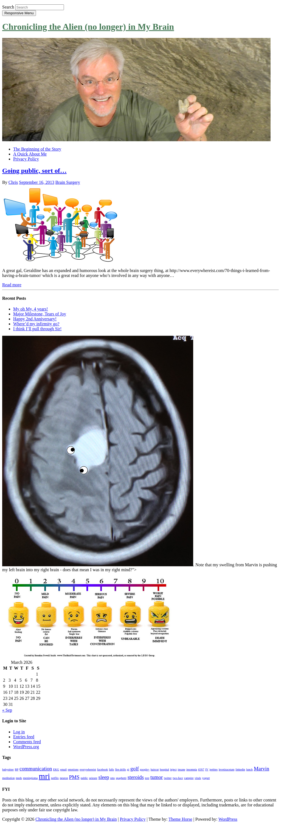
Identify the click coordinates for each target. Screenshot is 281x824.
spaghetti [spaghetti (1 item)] (121, 777)
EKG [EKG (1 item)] (56, 769)
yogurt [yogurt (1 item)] (206, 777)
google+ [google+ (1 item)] (145, 769)
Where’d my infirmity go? (36, 323)
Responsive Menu (19, 13)
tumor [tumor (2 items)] (156, 777)
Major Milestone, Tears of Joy (39, 314)
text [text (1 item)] (147, 777)
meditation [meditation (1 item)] (8, 777)
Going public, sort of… (34, 170)
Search (8, 7)
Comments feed (27, 741)
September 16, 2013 (36, 182)
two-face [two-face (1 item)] (178, 777)
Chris (13, 182)
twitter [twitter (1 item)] (168, 777)
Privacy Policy (26, 159)
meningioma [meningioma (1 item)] (30, 777)
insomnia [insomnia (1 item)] (191, 769)
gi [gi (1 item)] (128, 769)
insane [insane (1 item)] (181, 769)
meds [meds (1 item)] (19, 777)
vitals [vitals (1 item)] (198, 777)
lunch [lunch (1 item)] (249, 769)
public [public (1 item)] (84, 777)
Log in (19, 731)
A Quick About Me (30, 154)
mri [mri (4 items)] (44, 776)
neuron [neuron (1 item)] (64, 777)
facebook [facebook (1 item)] (102, 769)
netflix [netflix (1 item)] (55, 777)
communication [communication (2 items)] (35, 769)
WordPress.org (26, 746)
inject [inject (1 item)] (173, 769)
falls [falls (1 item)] (111, 769)
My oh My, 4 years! (30, 309)
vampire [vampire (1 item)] (189, 777)
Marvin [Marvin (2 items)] (261, 769)
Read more (11, 284)
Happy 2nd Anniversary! (35, 319)
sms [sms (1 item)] (112, 777)
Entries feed (23, 736)
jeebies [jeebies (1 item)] (213, 769)
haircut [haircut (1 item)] (155, 769)
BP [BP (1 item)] (16, 769)
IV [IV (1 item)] (206, 769)
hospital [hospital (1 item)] (164, 769)
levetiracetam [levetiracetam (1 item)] (226, 769)
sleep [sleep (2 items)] (103, 777)
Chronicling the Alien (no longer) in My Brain (88, 27)
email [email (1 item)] (63, 769)
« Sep (7, 710)
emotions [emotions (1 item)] (73, 769)
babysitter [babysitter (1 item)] (8, 769)
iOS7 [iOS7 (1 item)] (201, 769)
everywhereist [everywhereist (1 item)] (88, 769)
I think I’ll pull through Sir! (37, 328)
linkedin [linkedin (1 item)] (240, 769)
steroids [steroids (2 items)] (136, 777)
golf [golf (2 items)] (134, 769)
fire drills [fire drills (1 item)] (120, 769)
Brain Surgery (67, 182)
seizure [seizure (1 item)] (93, 777)
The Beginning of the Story (37, 149)
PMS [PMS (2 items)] (74, 777)
